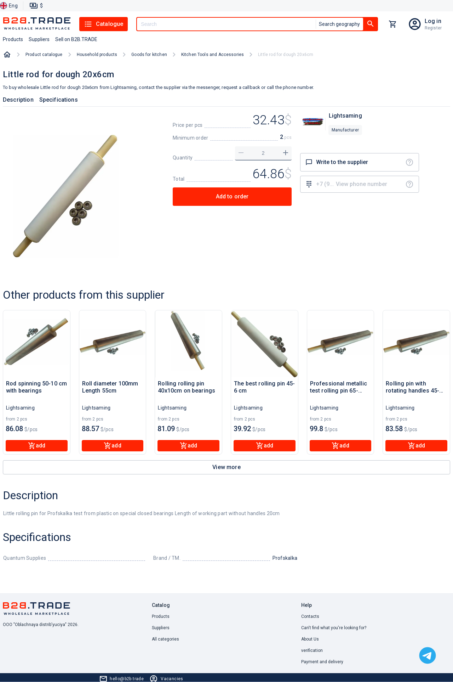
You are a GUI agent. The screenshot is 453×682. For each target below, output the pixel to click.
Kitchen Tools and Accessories (212, 54)
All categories (165, 639)
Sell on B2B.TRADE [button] (76, 39)
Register (433, 28)
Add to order (232, 196)
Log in (433, 21)
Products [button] (13, 39)
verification (312, 650)
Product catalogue (44, 54)
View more (226, 467)
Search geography (339, 24)
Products (161, 616)
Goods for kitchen (149, 54)
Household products (97, 54)
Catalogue (103, 24)
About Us (310, 639)
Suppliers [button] (39, 39)
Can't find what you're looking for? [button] (333, 627)
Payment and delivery (322, 661)
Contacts (310, 616)
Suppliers (161, 627)
